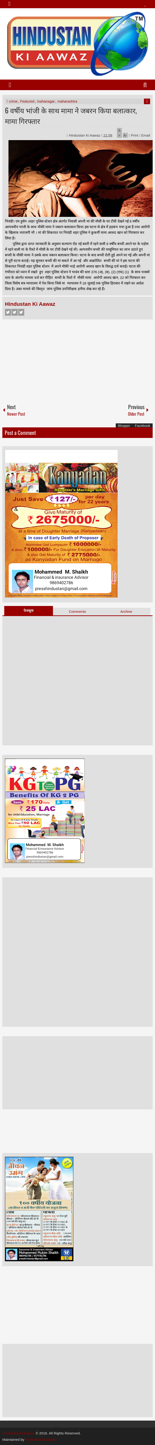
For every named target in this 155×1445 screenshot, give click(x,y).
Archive (126, 611)
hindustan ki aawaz (41, 1439)
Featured (27, 101)
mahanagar (46, 101)
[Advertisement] (77, 359)
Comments (77, 611)
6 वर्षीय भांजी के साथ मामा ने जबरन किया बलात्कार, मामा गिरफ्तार (71, 115)
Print (133, 135)
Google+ (21, 312)
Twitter (15, 312)
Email (144, 135)
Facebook (8, 312)
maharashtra (67, 101)
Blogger (124, 426)
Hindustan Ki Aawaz (85, 135)
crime (13, 101)
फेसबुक (29, 611)
